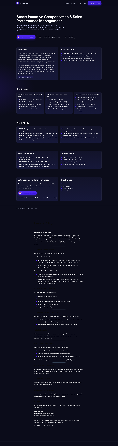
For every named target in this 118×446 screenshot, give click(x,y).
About (67, 3)
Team (84, 3)
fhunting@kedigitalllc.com (70, 360)
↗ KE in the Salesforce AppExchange (49, 37)
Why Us (79, 3)
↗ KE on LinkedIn (68, 37)
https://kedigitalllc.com (53, 242)
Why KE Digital (66, 186)
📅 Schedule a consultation (26, 37)
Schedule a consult (94, 3)
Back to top (65, 191)
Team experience (67, 188)
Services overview (67, 184)
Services (73, 3)
